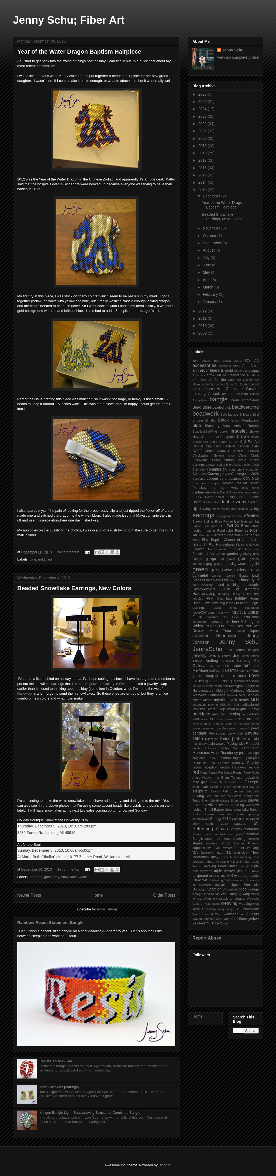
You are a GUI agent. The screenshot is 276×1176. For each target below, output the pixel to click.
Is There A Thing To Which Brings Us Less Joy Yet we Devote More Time (225, 626)
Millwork (232, 695)
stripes (197, 843)
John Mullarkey (220, 655)
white (83, 877)
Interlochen (216, 622)
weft (256, 903)
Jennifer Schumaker (215, 635)
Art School (212, 384)
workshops (250, 914)
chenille (238, 451)
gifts (256, 553)
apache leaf (242, 370)
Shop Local (239, 800)
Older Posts (164, 895)
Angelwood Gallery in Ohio (105, 684)
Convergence (218, 473)
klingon (197, 660)
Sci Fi (254, 786)
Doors (197, 502)
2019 (203, 146)
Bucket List (200, 441)
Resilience (225, 772)
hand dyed (250, 580)
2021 (203, 131)
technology (241, 852)
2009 (203, 333)
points (196, 748)
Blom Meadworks (245, 420)
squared (240, 824)
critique (214, 483)
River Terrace (232, 778)
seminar (239, 791)
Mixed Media (202, 700)
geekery (245, 554)
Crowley (232, 487)
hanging (223, 594)
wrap (219, 918)
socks (196, 814)
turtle (212, 875)
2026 (203, 94)
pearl (255, 728)
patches (223, 728)
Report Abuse (206, 937)
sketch (229, 805)
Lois (232, 676)
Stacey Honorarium (244, 829)
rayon (196, 767)
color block (251, 464)
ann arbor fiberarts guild (212, 370)
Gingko (197, 559)
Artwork (214, 394)
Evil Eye (240, 521)
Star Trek (218, 834)
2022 (203, 123)
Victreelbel (230, 889)
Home (97, 895)
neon (215, 714)
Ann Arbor (250, 366)
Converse (198, 478)
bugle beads (218, 441)
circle (242, 460)
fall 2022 (252, 526)
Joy (236, 655)
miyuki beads (237, 700)
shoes (224, 800)
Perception (217, 733)
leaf (246, 665)
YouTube (212, 923)
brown (243, 436)
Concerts (199, 474)
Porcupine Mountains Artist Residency (225, 750)
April (207, 280)
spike (240, 814)
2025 (203, 101)
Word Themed (202, 914)
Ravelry (253, 763)
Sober (254, 810)
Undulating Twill (219, 880)
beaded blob (221, 407)
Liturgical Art (214, 676)
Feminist (241, 531)
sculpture (200, 791)
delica (197, 497)
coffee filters (225, 464)
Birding (197, 420)
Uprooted (199, 889)
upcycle (221, 885)
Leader (235, 666)
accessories (204, 365)
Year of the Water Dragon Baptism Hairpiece (79, 51)
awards (227, 394)
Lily (249, 670)
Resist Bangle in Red (55, 1061)
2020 (203, 138)
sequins (253, 791)
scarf (204, 787)
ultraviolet (199, 880)
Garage (221, 553)
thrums (220, 862)
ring (216, 778)
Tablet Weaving (247, 848)
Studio (225, 843)
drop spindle (239, 508)
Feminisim (225, 531)
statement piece (218, 839)
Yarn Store (239, 919)
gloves (231, 559)
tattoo (219, 852)
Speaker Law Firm (219, 814)
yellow (253, 918)
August (209, 250)
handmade (251, 585)
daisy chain (250, 487)
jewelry (199, 655)
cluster (211, 465)
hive (229, 598)
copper (212, 478)
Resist (237, 772)
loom (242, 676)
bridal (215, 437)
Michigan (221, 686)
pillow (209, 738)
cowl (195, 483)
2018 (203, 153)
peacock (244, 728)
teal (228, 852)
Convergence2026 (245, 474)
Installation (251, 617)
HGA (209, 598)
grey (56, 877)
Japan (254, 631)
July (207, 258)
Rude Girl (216, 782)
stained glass (201, 834)
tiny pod (244, 861)
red (49, 559)
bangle (218, 399)
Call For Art (249, 442)
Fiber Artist (206, 535)
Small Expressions (219, 810)
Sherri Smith (210, 800)
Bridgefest (228, 437)
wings (230, 909)
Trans (196, 866)
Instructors (199, 621)
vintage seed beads (205, 894)
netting (234, 714)
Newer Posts (29, 895)
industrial (212, 617)
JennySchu (207, 649)
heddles (197, 598)
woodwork (251, 909)
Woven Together (203, 918)
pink (236, 738)
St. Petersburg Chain (225, 826)
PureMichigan (231, 758)
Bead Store (201, 407)
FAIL (222, 526)
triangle (245, 866)
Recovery (239, 767)
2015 (203, 175)
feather (210, 530)
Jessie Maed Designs (242, 650)
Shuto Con (199, 805)
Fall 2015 (235, 526)
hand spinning (202, 584)
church (229, 460)
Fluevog (198, 549)
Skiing (239, 805)
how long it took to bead (229, 603)
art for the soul (221, 380)
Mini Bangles (249, 695)
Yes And (198, 923)
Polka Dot (229, 748)
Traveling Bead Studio (219, 866)
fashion (197, 531)
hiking (219, 598)
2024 (203, 109)
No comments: (68, 552)
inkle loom (230, 617)
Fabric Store (201, 526)
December (212, 196)
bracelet (238, 431)
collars (238, 464)
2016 (203, 168)
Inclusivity (222, 612)
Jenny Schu (233, 50)
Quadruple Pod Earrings (210, 762)
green (200, 569)
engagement (225, 516)
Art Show (227, 384)
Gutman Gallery (223, 575)
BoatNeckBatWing (204, 431)
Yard (226, 918)
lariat (209, 666)
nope (204, 719)
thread (210, 861)
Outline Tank (201, 723)
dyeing (254, 509)
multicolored (249, 705)
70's (247, 361)
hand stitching (228, 585)
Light (243, 670)
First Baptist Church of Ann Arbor (230, 540)
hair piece (213, 580)
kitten (245, 655)
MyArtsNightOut (238, 709)
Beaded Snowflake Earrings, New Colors (74, 588)
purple (252, 757)
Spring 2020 (217, 823)
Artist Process (203, 389)
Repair (212, 772)
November (212, 228)
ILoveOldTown (203, 612)
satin (195, 786)
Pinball (225, 739)
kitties (255, 655)
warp (246, 894)
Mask (210, 686)
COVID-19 (251, 479)
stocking (253, 838)
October (210, 236)
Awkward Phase (247, 393)
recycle (254, 767)
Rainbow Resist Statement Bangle (50, 922)
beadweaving (245, 407)
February (211, 294)
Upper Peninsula (244, 885)
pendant (199, 733)
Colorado (198, 469)
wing (221, 909)
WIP (239, 909)
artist (255, 384)
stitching (239, 839)
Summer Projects (246, 843)
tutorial (221, 875)
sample (253, 782)
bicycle (233, 414)
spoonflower (200, 818)
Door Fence (249, 497)
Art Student (242, 384)
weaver (240, 898)
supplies (198, 848)
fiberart (220, 535)
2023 (203, 116)
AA (256, 361)
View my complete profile (238, 57)
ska (221, 805)
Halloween (25, 693)
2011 (203, 318)
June (207, 265)
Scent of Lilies (220, 786)
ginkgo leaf (215, 559)
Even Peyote (224, 521)
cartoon (243, 446)
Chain (209, 451)
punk (213, 758)
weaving (229, 903)
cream (204, 483)
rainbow (238, 763)
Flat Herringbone (222, 545)
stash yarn (234, 834)
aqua (255, 371)
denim (220, 497)
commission (217, 469)
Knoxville (228, 660)
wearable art (224, 898)
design (232, 497)
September (212, 243)
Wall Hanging (231, 894)
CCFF (197, 451)
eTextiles (251, 516)
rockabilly (252, 778)
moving (213, 704)
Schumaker (240, 786)
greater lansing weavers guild (236, 564)
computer (252, 469)
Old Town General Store (227, 719)
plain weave (217, 744)
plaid (255, 739)
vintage (253, 889)
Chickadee (200, 455)
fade (214, 526)
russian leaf (235, 782)
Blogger (164, 1165)
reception (210, 767)
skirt (248, 805)
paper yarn (208, 728)
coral (223, 479)
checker (223, 450)
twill (230, 876)
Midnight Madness (229, 691)
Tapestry (206, 852)
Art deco (253, 375)
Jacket (240, 630)
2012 (203, 311)
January (210, 302)
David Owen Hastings (235, 492)
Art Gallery (245, 379)
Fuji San (252, 549)
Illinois (233, 607)
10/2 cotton (201, 360)
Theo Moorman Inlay (236, 857)
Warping (209, 898)
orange (253, 719)
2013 (203, 190)
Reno (204, 772)
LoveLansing (221, 681)
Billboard (246, 414)
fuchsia (235, 549)
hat (256, 594)
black (223, 420)
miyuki (219, 700)
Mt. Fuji (233, 704)
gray (209, 564)
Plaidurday (199, 743)
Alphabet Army (229, 365)
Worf (218, 914)
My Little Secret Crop (208, 709)
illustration (252, 607)
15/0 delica (222, 360)
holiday (241, 598)
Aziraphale (199, 400)
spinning (253, 814)
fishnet (197, 545)
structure (212, 843)
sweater (228, 848)
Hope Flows (201, 603)
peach (233, 728)
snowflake (69, 877)
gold (41, 559)
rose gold (200, 782)
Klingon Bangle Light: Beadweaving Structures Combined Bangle (89, 1113)
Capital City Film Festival (213, 446)
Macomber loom (246, 681)
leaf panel (216, 671)
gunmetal (200, 575)
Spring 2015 (220, 818)
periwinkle (235, 733)
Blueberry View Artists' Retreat (232, 426)
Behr (224, 414)
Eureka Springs (203, 521)
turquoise (200, 875)
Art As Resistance (231, 375)
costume (235, 479)
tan (195, 852)
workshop (231, 914)
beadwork (205, 413)
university (238, 880)
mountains (199, 704)
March (208, 287)
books (224, 431)
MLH (255, 700)
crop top (217, 488)
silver (212, 805)
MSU (222, 704)
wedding (245, 904)
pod (256, 743)
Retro (247, 772)
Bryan (255, 437)
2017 (203, 160)
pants (255, 723)
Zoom (224, 923)
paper (196, 728)
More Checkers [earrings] (59, 1087)
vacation (215, 889)
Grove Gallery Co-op (240, 570)
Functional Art (203, 554)
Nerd (224, 714)
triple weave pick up (232, 871)
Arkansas (198, 375)
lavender (222, 665)
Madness (198, 686)
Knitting (211, 660)
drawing (205, 509)
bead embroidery (245, 400)
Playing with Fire (238, 744)
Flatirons (242, 544)
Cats (255, 446)
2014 (203, 182)
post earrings (249, 753)
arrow (211, 375)
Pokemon (211, 748)
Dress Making (221, 508)
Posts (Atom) (107, 909)
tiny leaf (232, 861)
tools (255, 862)
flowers (254, 544)
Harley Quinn (241, 594)
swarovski (213, 848)
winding (210, 909)
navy (255, 709)
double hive (211, 502)
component (236, 469)
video (242, 889)
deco (255, 492)
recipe (224, 767)
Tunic (255, 871)
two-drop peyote (246, 876)
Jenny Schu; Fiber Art (69, 20)
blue (33, 559)
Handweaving (203, 594)
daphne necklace (205, 492)
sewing (198, 796)
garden (232, 554)
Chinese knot (223, 455)
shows (253, 800)
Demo (209, 497)
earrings (36, 877)
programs (198, 758)
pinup (246, 738)
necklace (201, 713)
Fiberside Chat (238, 535)
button (233, 442)
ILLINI (217, 607)
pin (216, 738)
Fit (205, 544)
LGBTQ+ (232, 671)
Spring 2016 (240, 818)
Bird (256, 414)
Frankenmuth (217, 549)
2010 (203, 325)
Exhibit (254, 521)
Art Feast (199, 379)
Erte (239, 516)
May (207, 272)
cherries (253, 451)
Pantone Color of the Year (231, 723)
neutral (246, 714)
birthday (210, 420)
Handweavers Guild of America (225, 589)
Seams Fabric (221, 791)
